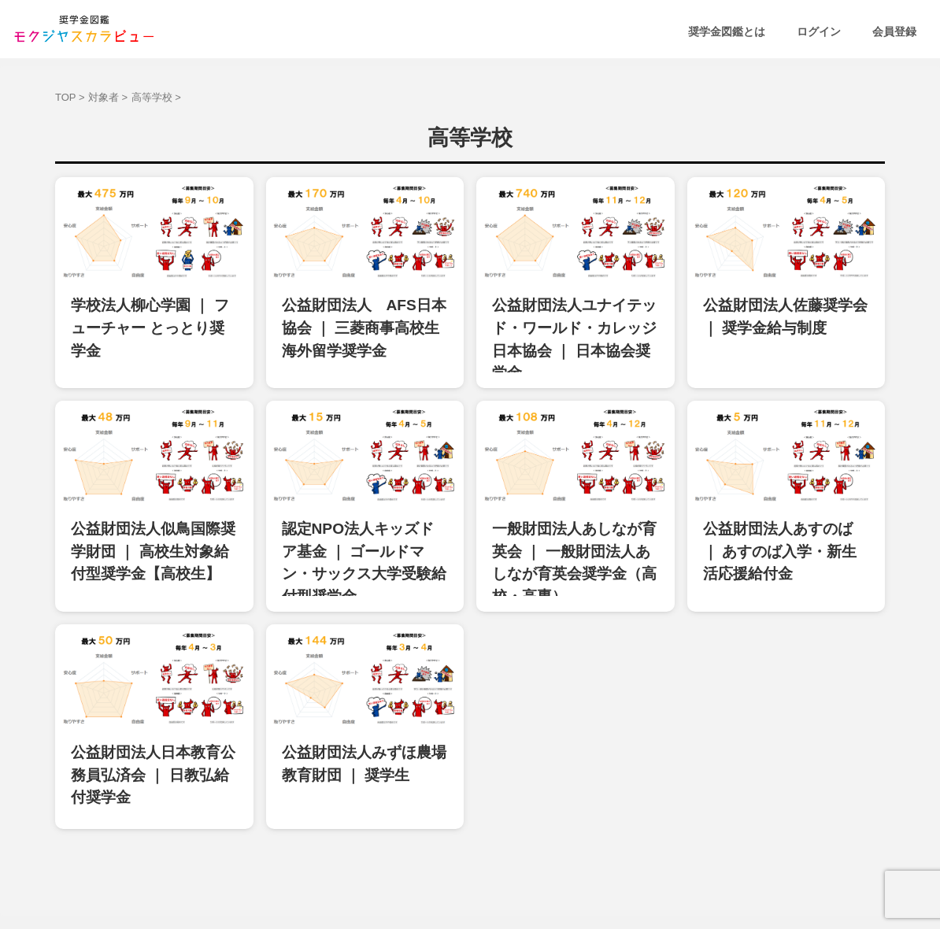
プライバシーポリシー (470, 874)
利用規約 (384, 874)
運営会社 (556, 874)
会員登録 (894, 31)
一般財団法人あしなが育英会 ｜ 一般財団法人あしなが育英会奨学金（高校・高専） (574, 520)
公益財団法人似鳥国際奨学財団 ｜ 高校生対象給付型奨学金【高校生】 (149, 520)
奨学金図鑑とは (726, 31)
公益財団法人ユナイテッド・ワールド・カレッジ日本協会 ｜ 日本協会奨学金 (574, 319)
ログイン (819, 31)
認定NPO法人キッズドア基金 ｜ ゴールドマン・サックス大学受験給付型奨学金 (364, 520)
